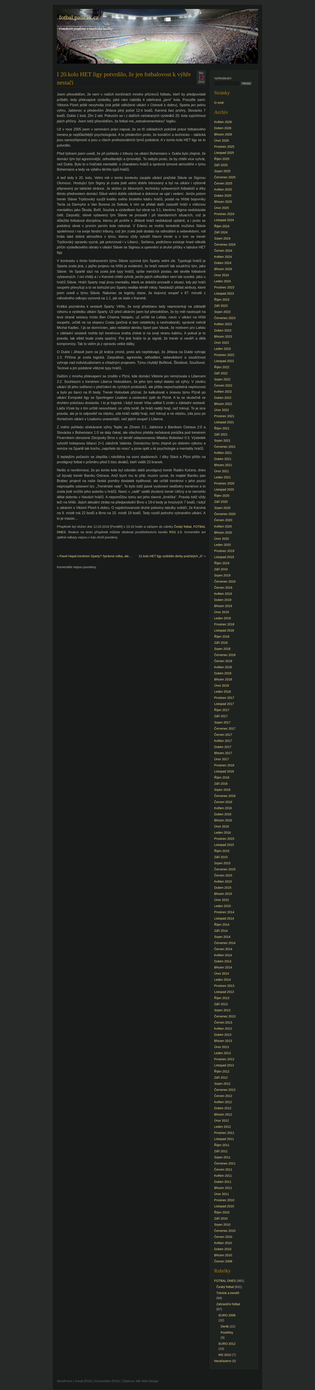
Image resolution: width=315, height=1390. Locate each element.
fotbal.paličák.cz (79, 17)
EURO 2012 (227, 1343)
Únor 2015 (221, 900)
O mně (219, 102)
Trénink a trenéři (227, 1293)
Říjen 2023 (221, 299)
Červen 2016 (223, 802)
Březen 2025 (223, 201)
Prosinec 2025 (224, 146)
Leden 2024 (222, 281)
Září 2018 (221, 642)
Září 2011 (221, 1151)
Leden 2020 (222, 545)
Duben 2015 (222, 887)
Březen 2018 (223, 679)
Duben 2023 (222, 330)
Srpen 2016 (222, 789)
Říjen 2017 (221, 710)
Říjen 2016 (221, 777)
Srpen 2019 (222, 575)
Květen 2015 (223, 881)
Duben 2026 (222, 128)
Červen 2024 (223, 250)
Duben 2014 (222, 961)
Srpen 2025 (222, 171)
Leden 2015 (222, 906)
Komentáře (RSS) (107, 1381)
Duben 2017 (222, 747)
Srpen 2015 (222, 863)
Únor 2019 (221, 612)
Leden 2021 (222, 477)
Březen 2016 (223, 820)
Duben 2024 (222, 263)
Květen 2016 (223, 808)
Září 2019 (221, 569)
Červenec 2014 (225, 943)
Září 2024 (221, 232)
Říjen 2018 (221, 636)
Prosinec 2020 (224, 483)
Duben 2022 (222, 397)
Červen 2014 (223, 949)
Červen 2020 (223, 520)
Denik (225, 1326)
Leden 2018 (222, 691)
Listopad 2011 (224, 1139)
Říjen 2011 (221, 1145)
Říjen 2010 (221, 1212)
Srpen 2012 (222, 1083)
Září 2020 (221, 501)
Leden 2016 (222, 832)
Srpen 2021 (222, 440)
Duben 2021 (222, 459)
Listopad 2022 (224, 361)
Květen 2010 (223, 1243)
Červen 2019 (223, 587)
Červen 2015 (223, 875)
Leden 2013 (222, 1053)
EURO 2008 (227, 1315)
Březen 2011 (223, 1188)
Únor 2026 (221, 140)
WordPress (64, 1381)
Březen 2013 (223, 1041)
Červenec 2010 (225, 1230)
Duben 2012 (222, 1108)
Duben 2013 (222, 1034)
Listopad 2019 (224, 557)
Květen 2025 (223, 189)
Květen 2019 (223, 593)
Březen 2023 (223, 336)
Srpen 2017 (222, 722)
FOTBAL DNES (225, 1280)
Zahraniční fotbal (228, 1304)
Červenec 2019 (225, 581)
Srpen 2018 (222, 649)
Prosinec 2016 (224, 765)
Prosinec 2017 (224, 697)
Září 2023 (221, 305)
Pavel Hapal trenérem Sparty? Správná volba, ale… (96, 556)
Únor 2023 (221, 342)
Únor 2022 (221, 410)
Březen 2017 (223, 753)
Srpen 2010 (222, 1224)
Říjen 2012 (221, 1071)
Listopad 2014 (224, 918)
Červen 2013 (223, 1022)
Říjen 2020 (221, 495)
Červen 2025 (223, 183)
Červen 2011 (223, 1169)
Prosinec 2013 (224, 985)
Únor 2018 (221, 685)
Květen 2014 (223, 955)
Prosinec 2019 (224, 551)
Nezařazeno (222, 1361)
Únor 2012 (221, 1120)
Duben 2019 (222, 600)
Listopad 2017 (224, 704)
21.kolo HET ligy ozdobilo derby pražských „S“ (171, 556)
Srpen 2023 (222, 312)
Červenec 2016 (225, 796)
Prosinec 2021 (224, 416)
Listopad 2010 (224, 1206)
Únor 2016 (221, 826)
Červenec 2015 (225, 869)
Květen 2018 (223, 667)
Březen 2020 (223, 532)
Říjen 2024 (221, 226)
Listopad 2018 (224, 630)
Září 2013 (221, 1004)
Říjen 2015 (221, 851)
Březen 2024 (223, 269)
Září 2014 (221, 930)
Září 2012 (221, 1077)
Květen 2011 (223, 1175)
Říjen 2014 (221, 924)
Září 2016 (221, 783)
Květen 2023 (223, 324)
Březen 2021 (223, 465)
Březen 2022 (223, 404)
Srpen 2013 (222, 1010)
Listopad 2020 (224, 489)
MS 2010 (225, 1355)
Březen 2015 (223, 893)
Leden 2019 (222, 618)
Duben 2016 (222, 814)
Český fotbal (182, 526)
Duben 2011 (222, 1181)
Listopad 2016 (224, 771)
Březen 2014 (223, 967)
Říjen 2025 (221, 159)
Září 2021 (221, 434)
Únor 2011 (221, 1194)
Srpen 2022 (222, 379)
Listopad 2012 (224, 1065)
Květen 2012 (223, 1102)
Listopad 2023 (224, 293)
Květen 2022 (223, 391)
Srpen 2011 (222, 1157)
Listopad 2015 (224, 845)
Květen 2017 (223, 741)
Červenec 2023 (225, 318)
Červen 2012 (223, 1096)
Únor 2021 (221, 471)
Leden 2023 (222, 349)
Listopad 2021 (224, 422)
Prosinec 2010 (224, 1200)
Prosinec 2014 (224, 912)
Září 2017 (221, 716)
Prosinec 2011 (224, 1133)
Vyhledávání (222, 78)
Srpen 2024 (222, 238)
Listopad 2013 (224, 992)
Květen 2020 (223, 526)
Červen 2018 (223, 661)
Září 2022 (221, 373)
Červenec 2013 (225, 1016)
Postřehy (227, 1332)
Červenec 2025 (225, 177)
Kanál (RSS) (84, 1381)
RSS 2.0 (175, 532)
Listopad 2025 (224, 152)
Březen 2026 (223, 134)
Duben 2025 (222, 195)
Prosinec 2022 (224, 355)
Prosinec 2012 (224, 1059)
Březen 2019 (223, 606)
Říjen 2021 (221, 428)
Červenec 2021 (225, 446)
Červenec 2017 (225, 728)
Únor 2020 (221, 538)
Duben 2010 (222, 1249)
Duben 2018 (222, 673)
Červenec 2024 (225, 244)
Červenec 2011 (225, 1163)
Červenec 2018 (225, 655)
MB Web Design (147, 1381)
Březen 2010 (223, 1255)
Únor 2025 (221, 208)
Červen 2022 (223, 385)
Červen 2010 (223, 1237)
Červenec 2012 (225, 1090)
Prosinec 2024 (224, 214)
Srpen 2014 (222, 937)
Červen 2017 (223, 734)
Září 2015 (221, 857)
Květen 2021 (223, 453)
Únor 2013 (221, 1047)
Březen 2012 (223, 1114)
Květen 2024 (223, 257)
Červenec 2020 (225, 514)
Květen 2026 (223, 122)
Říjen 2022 (221, 367)
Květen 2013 (223, 1028)
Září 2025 (221, 165)
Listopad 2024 (224, 220)
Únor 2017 (221, 759)
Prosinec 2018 (224, 624)
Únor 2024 (221, 275)
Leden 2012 (222, 1126)
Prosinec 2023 (224, 287)
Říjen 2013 (221, 998)
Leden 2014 (222, 979)
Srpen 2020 (222, 508)
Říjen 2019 (221, 563)
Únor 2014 (221, 973)
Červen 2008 (223, 1261)
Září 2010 (221, 1218)
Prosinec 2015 (224, 838)
